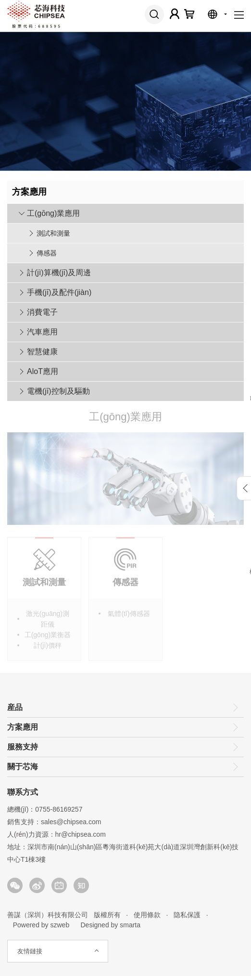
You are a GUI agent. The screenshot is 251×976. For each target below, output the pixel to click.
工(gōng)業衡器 (48, 637)
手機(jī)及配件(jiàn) (59, 292)
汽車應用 (42, 332)
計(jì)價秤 (48, 648)
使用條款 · (148, 915)
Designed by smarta (107, 925)
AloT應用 (42, 371)
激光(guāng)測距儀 (47, 621)
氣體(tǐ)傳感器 (129, 616)
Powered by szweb (41, 925)
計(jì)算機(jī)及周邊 (59, 272)
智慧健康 (42, 352)
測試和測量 (53, 233)
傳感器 (47, 253)
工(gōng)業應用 (53, 213)
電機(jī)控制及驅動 (58, 391)
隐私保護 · (188, 915)
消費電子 (42, 312)
